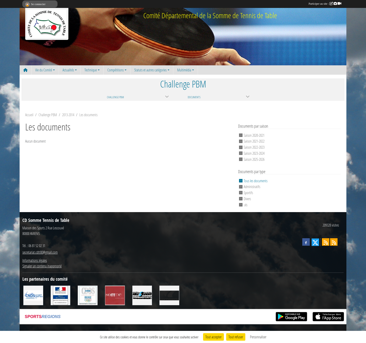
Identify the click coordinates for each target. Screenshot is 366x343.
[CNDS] (33, 294)
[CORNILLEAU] (169, 294)
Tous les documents (255, 180)
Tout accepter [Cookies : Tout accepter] (213, 336)
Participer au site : (325, 3)
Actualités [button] (68, 69)
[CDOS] (88, 294)
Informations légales (34, 260)
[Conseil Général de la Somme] (115, 294)
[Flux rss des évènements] (334, 242)
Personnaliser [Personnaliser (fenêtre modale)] (258, 336)
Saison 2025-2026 (254, 159)
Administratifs (252, 186)
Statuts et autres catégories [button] (150, 69)
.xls (245, 204)
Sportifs (248, 192)
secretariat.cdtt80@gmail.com (40, 252)
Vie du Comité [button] (43, 69)
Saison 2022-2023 (254, 147)
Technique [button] (90, 69)
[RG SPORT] (142, 294)
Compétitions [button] (115, 69)
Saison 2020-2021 (254, 135)
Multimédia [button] (184, 69)
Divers (247, 198)
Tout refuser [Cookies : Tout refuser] (236, 336)
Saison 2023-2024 (254, 153)
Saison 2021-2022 (254, 141)
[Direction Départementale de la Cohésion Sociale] (60, 294)
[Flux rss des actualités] (325, 242)
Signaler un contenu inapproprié (42, 265)
